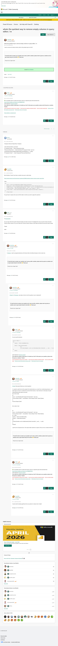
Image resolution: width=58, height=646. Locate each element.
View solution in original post (10, 112)
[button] (43, 34)
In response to (8, 95)
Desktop (36, 24)
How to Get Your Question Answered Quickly (13, 558)
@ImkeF (11, 295)
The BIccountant (14, 103)
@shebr (9, 253)
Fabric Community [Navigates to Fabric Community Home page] (13, 9)
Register (40, 14)
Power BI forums (7, 24)
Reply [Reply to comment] (51, 120)
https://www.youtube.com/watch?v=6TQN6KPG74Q (14, 102)
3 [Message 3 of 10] (10, 275)
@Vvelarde (16, 295)
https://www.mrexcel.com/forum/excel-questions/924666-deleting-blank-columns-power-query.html (24, 178)
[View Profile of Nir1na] (8, 137)
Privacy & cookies (4, 635)
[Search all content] (42, 17)
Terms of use (3, 637)
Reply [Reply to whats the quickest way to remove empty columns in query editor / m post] (51, 81)
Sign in (44, 14)
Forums (16, 24)
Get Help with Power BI (26, 24)
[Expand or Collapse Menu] (1, 12)
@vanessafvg (8, 218)
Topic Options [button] (50, 34)
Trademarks (3, 639)
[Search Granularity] (23, 17)
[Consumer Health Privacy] (15, 642)
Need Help (10, 74)
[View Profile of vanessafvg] (9, 39)
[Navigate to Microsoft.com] (4, 9)
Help (48, 14)
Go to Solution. (31, 69)
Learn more (3, 5)
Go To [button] (52, 14)
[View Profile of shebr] (8, 212)
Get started (49, 19)
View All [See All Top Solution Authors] (6, 583)
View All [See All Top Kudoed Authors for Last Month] (6, 608)
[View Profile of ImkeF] (8, 92)
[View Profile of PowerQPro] (9, 169)
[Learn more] (8, 546)
